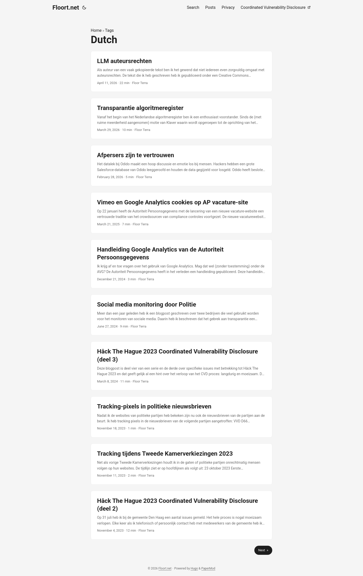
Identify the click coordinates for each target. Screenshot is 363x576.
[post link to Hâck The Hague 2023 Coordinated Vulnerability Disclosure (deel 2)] (181, 515)
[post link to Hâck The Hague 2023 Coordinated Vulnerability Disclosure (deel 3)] (181, 366)
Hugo (194, 568)
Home (96, 30)
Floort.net (65, 7)
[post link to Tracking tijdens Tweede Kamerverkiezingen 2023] (181, 464)
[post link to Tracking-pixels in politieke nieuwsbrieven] (181, 417)
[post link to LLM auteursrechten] (181, 71)
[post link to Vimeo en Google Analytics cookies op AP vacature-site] (181, 213)
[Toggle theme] (84, 7)
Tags (109, 30)
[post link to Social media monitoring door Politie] (181, 315)
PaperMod (208, 568)
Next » (263, 550)
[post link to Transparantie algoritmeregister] (181, 118)
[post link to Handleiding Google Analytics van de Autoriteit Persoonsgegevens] (181, 264)
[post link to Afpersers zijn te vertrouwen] (181, 165)
